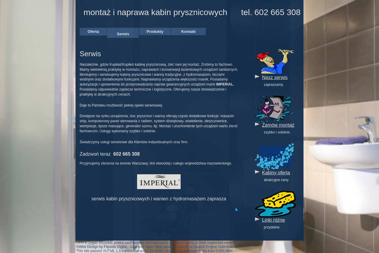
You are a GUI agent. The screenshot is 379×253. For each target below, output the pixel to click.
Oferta (93, 31)
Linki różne (273, 220)
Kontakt (188, 31)
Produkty (155, 31)
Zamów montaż (278, 125)
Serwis (123, 34)
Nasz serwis (275, 77)
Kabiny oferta (276, 172)
